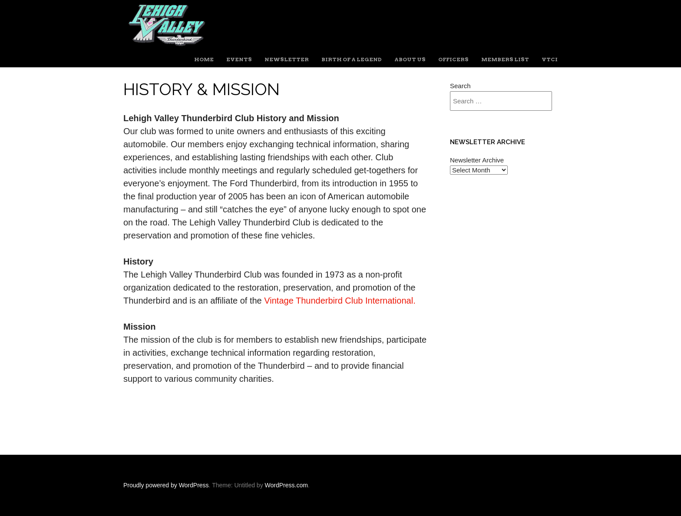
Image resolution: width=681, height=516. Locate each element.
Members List (505, 59)
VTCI (550, 59)
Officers (453, 59)
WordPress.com (286, 485)
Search (460, 85)
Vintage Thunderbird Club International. (339, 300)
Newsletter (286, 59)
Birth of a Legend (351, 59)
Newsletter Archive (477, 160)
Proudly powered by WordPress (166, 485)
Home (204, 59)
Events (239, 59)
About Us (410, 59)
